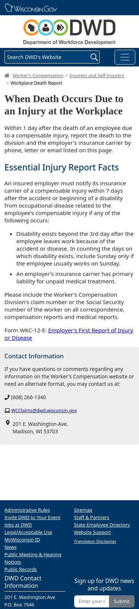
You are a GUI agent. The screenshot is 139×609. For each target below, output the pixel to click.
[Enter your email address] (92, 601)
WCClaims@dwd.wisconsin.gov (44, 410)
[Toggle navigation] (125, 57)
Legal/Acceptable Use (28, 532)
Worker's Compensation (38, 75)
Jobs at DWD (18, 524)
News (10, 547)
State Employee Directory (102, 524)
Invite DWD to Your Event (32, 517)
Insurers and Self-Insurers (97, 75)
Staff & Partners (91, 517)
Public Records (20, 569)
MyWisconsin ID (22, 539)
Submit (122, 601)
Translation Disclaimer (95, 541)
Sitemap (83, 510)
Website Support (92, 532)
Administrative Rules (27, 510)
